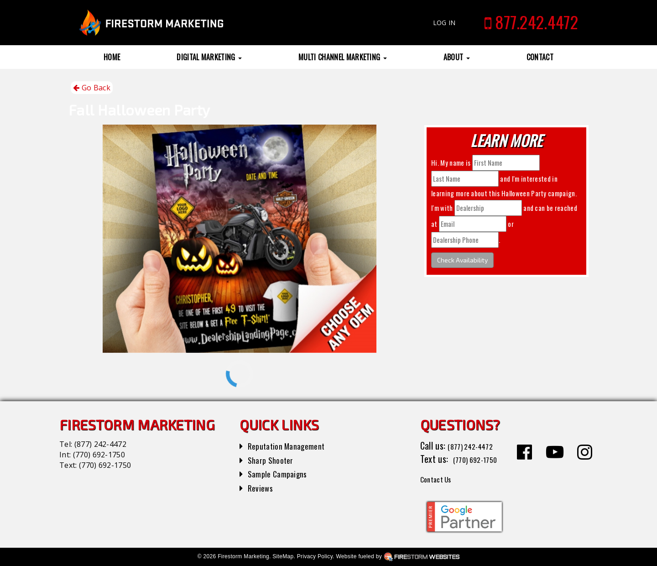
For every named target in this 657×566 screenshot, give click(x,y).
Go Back (91, 88)
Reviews (262, 487)
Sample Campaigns (281, 473)
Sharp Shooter (273, 459)
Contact (540, 57)
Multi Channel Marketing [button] (342, 57)
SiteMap (282, 556)
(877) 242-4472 (100, 444)
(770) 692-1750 (99, 455)
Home (112, 57)
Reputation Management (292, 445)
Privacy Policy (315, 556)
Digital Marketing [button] (209, 57)
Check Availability (462, 260)
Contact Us (440, 478)
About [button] (456, 57)
